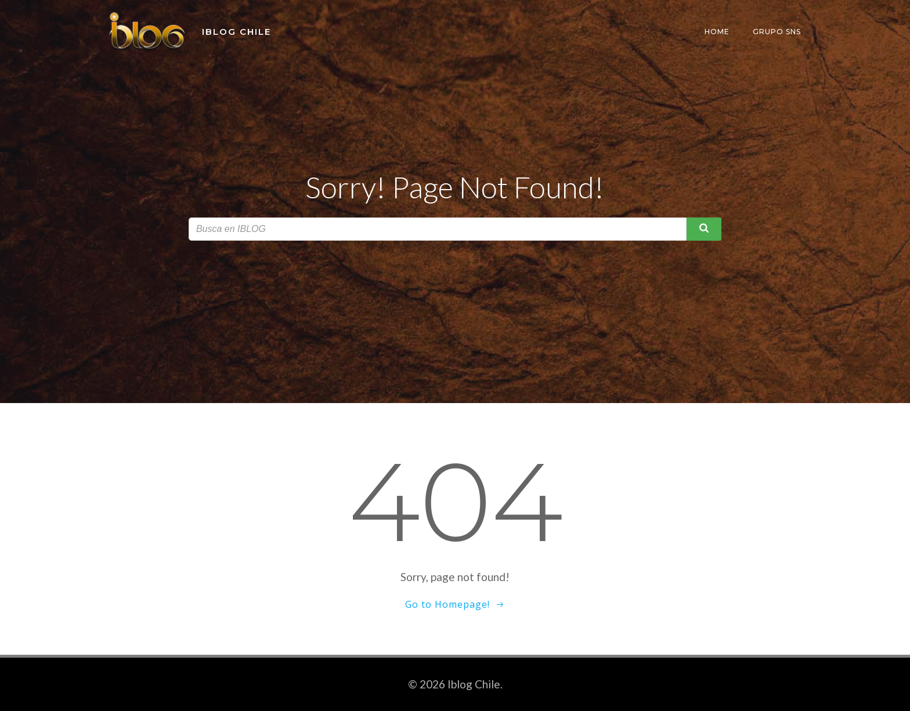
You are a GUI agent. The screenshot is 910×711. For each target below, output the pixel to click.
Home (717, 31)
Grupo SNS (777, 31)
